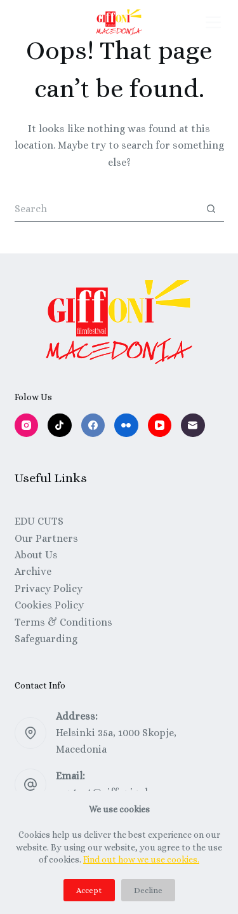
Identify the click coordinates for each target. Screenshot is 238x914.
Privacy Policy (49, 588)
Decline (148, 890)
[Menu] (213, 22)
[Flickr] (126, 425)
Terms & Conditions (63, 622)
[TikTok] (60, 425)
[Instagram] (27, 425)
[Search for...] (107, 209)
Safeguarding (46, 639)
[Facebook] (93, 425)
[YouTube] (160, 425)
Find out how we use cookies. (141, 859)
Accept (89, 890)
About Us (36, 555)
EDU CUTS (39, 521)
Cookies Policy (49, 605)
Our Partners (46, 538)
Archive (33, 571)
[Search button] (211, 209)
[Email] (193, 425)
